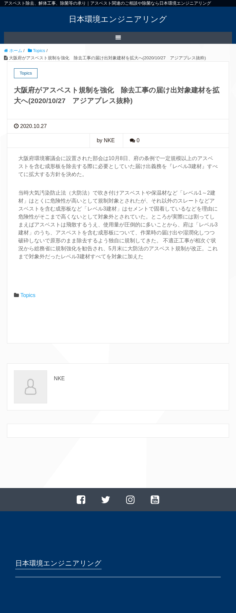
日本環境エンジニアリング (118, 19)
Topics (27, 295)
